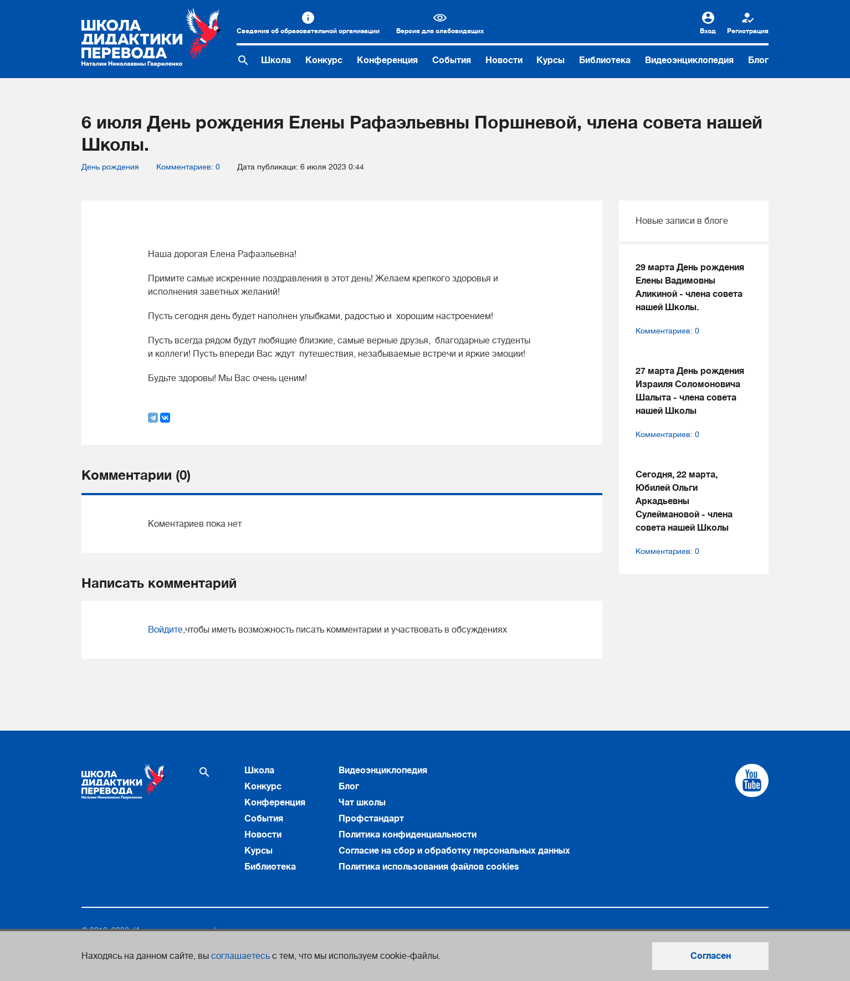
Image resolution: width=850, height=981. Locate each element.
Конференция (387, 60)
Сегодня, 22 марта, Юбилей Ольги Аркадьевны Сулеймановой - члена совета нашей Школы (684, 501)
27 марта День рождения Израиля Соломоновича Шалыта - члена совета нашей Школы (690, 391)
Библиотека (605, 60)
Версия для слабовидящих (440, 31)
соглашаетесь (240, 956)
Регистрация (748, 31)
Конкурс (323, 60)
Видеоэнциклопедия (689, 60)
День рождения (110, 166)
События (451, 60)
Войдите (165, 630)
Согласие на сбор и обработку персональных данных (454, 851)
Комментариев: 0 (188, 166)
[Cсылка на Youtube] (752, 780)
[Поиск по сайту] (243, 60)
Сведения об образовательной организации (308, 31)
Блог (758, 60)
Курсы (550, 60)
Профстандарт (371, 819)
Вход (708, 31)
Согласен (710, 956)
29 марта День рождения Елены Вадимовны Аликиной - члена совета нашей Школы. (690, 287)
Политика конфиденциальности (408, 835)
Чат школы (362, 803)
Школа (276, 60)
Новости (504, 60)
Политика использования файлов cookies (429, 867)
